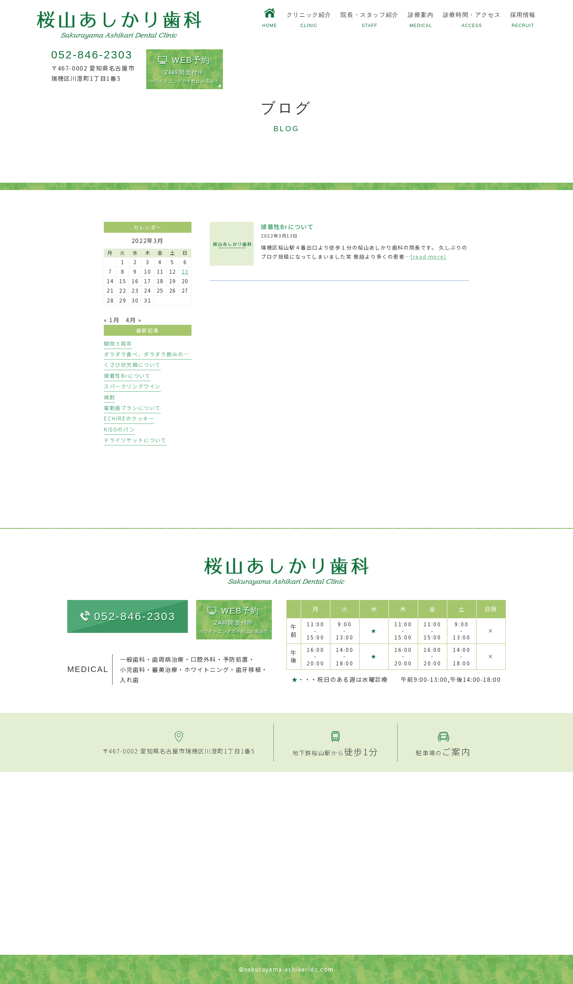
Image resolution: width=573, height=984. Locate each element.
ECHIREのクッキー (129, 418)
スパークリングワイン (132, 386)
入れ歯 (129, 679)
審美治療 (165, 669)
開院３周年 (118, 343)
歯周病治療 (168, 659)
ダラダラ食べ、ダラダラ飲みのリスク (152, 354)
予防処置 (235, 659)
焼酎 (109, 397)
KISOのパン (119, 429)
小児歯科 (132, 669)
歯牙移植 (248, 669)
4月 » (133, 319)
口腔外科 (203, 659)
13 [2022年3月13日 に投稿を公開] (185, 271)
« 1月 (111, 319)
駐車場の (443, 752)
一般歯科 (132, 659)
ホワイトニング (206, 669)
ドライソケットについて (135, 440)
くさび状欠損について (132, 364)
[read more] (428, 256)
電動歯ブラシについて (132, 407)
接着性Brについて (287, 226)
